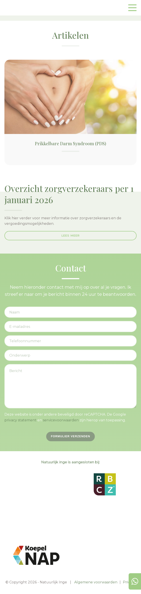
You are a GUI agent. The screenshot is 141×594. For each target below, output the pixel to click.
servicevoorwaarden (61, 420)
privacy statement (20, 420)
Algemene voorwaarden (95, 582)
